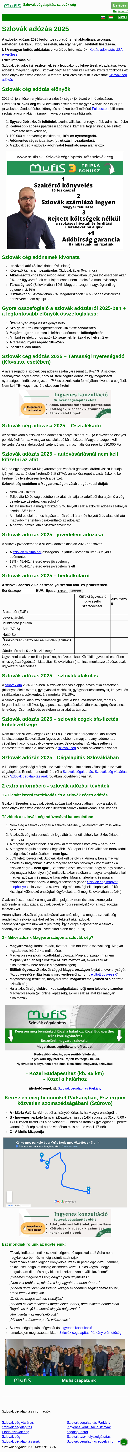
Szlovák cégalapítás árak (29, 776)
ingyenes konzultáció (76, 1328)
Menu (122, 17)
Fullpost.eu (100, 109)
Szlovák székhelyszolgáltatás (89, 1437)
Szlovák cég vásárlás (111, 772)
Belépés (119, 5)
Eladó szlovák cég (15, 1432)
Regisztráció (120, 11)
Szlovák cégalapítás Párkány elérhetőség (90, 1333)
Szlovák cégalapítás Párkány (79, 1088)
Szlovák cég (11, 1437)
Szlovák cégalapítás (78, 772)
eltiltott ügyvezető (104, 974)
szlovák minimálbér (27, 552)
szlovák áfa (13, 685)
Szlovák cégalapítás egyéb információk (96, 1441)
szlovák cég (67, 748)
